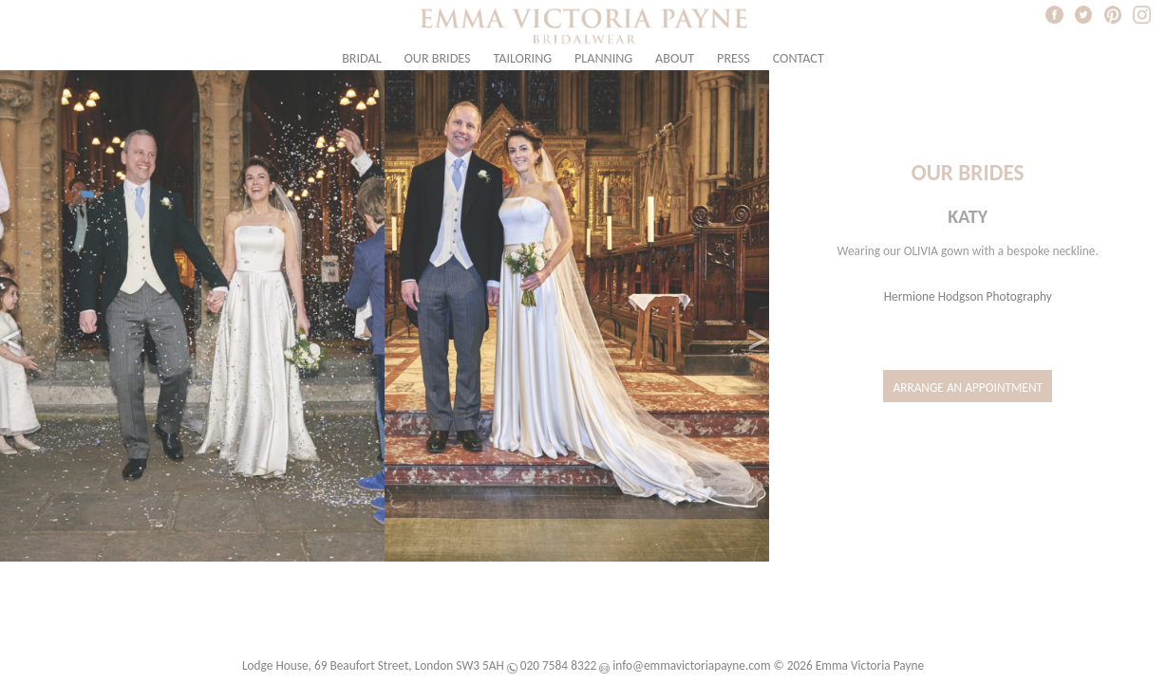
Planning (603, 58)
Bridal (361, 58)
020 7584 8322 (558, 665)
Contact (798, 58)
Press (733, 58)
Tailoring (522, 58)
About (674, 58)
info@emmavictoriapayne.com (691, 665)
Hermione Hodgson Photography (968, 296)
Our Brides (437, 58)
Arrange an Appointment (968, 387)
